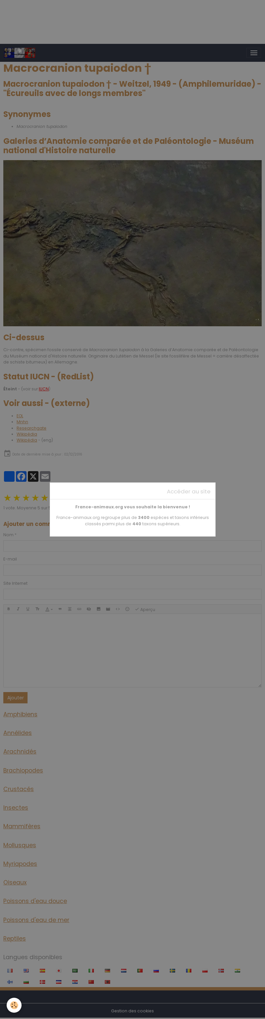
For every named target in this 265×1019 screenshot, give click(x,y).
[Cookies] (14, 1005)
